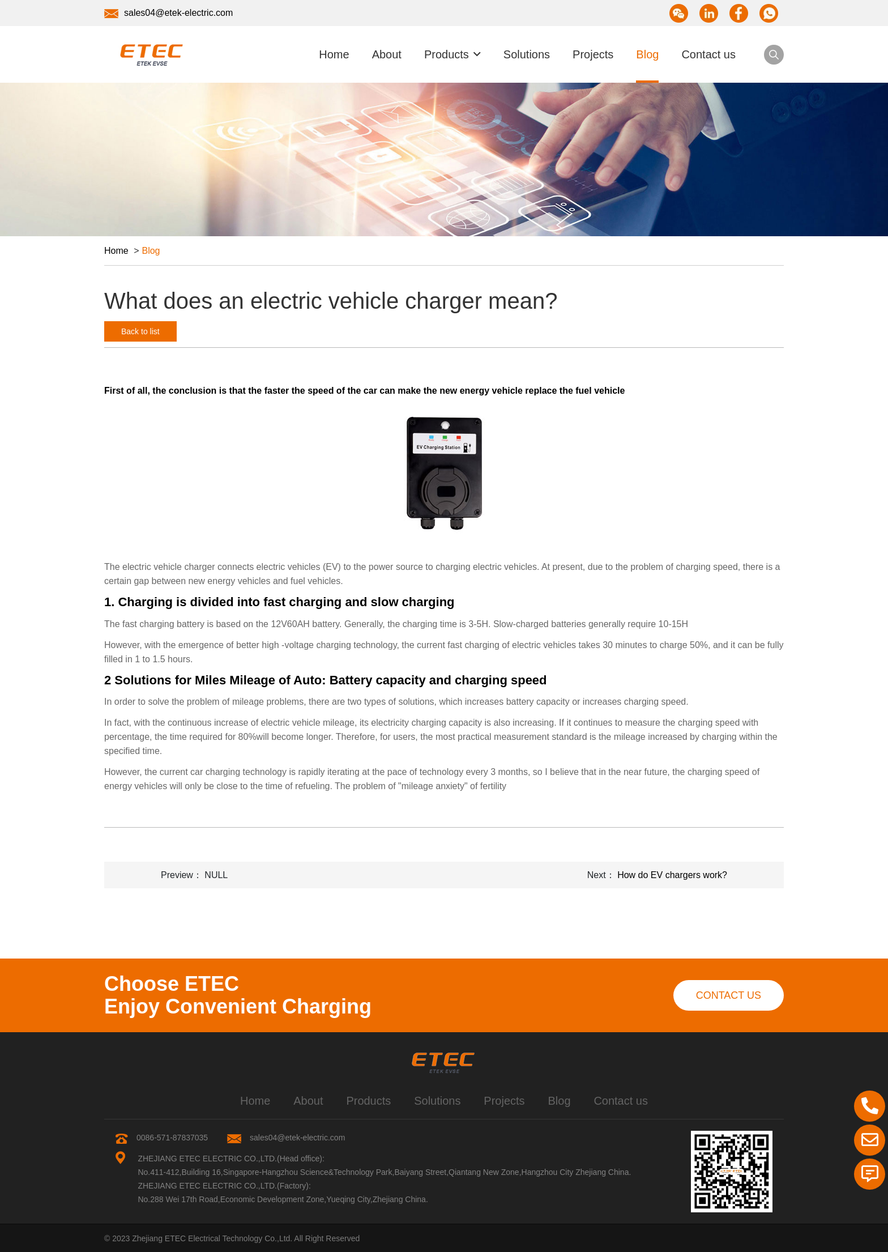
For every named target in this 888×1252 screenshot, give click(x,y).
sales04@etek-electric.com (168, 13)
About (387, 54)
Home (334, 54)
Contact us (708, 54)
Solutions (526, 54)
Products (446, 54)
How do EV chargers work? (672, 875)
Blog (647, 54)
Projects (593, 54)
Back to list (140, 331)
